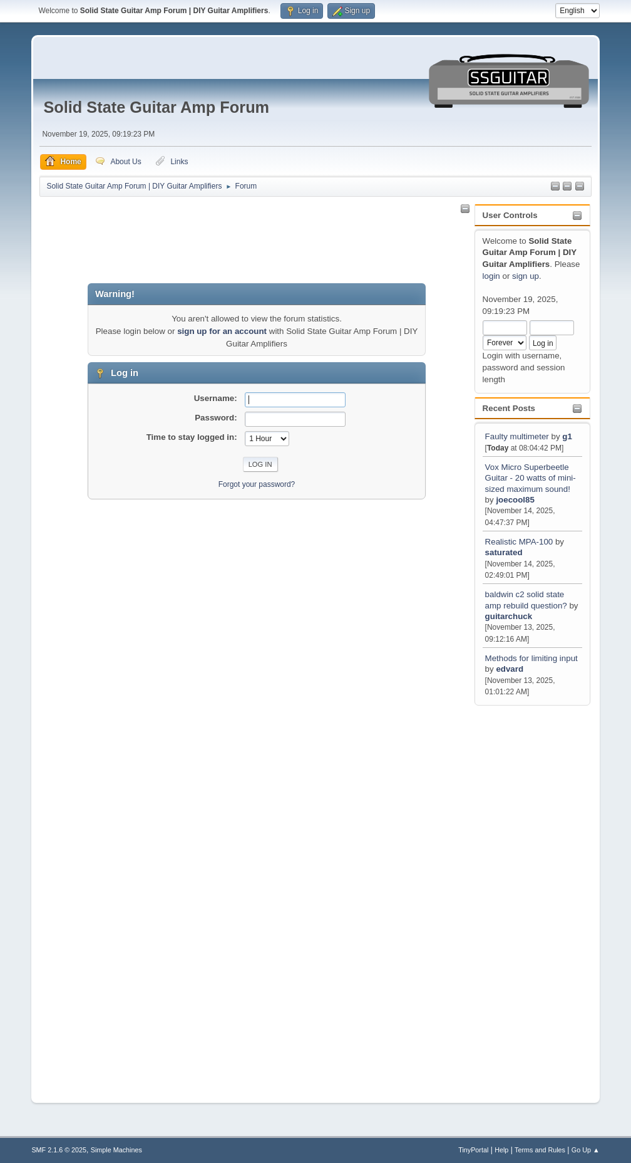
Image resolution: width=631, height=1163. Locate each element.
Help (501, 1150)
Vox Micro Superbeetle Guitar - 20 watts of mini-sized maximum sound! (530, 478)
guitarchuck (509, 616)
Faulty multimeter (518, 436)
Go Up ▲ (586, 1150)
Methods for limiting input (531, 658)
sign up (525, 276)
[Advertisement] (527, 897)
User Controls (510, 215)
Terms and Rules (540, 1150)
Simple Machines (116, 1150)
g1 (567, 436)
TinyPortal (473, 1150)
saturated (504, 552)
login (491, 276)
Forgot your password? (256, 484)
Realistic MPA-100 (519, 541)
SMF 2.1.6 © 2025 (58, 1150)
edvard (509, 669)
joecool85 (515, 499)
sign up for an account (222, 331)
